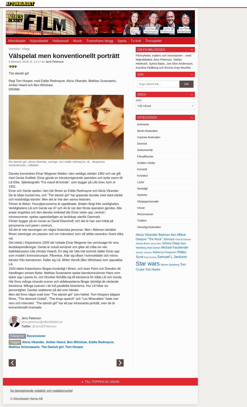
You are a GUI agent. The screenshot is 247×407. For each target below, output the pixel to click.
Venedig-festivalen (149, 227)
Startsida (14, 48)
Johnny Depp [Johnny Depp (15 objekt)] (171, 243)
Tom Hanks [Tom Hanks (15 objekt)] (152, 269)
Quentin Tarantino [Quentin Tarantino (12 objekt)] (144, 252)
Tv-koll (136, 41)
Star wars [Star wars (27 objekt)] (148, 263)
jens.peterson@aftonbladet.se (42, 322)
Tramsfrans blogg (99, 41)
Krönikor (142, 175)
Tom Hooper (74, 347)
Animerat (143, 124)
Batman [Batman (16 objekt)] (164, 235)
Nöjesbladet (39, 41)
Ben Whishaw (77, 342)
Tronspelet (153, 41)
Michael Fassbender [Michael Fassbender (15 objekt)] (174, 247)
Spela (122, 41)
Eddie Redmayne (101, 342)
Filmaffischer (145, 156)
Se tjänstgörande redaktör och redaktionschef (41, 390)
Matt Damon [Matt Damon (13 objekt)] (154, 247)
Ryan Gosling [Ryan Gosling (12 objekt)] (150, 257)
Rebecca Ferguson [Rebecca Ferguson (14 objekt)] (164, 252)
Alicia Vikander (33, 342)
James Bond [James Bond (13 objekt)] (142, 243)
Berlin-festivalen (147, 130)
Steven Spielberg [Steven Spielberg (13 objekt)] (169, 264)
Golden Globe (146, 162)
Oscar (141, 207)
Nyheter (142, 194)
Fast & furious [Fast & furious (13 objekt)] (183, 239)
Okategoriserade (148, 201)
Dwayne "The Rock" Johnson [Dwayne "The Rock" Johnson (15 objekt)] (155, 239)
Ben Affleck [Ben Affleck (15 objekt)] (178, 234)
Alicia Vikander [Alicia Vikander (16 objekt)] (147, 235)
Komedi (142, 169)
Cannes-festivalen (148, 137)
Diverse (142, 143)
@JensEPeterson (44, 326)
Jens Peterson (55, 61)
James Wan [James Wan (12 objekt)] (155, 243)
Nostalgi (142, 188)
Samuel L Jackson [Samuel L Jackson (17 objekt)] (172, 257)
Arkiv (139, 100)
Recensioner (36, 336)
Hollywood (60, 41)
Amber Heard (55, 342)
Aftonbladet (16, 41)
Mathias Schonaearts (24, 347)
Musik (77, 41)
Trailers (142, 220)
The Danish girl (52, 347)
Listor (140, 182)
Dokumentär (145, 150)
